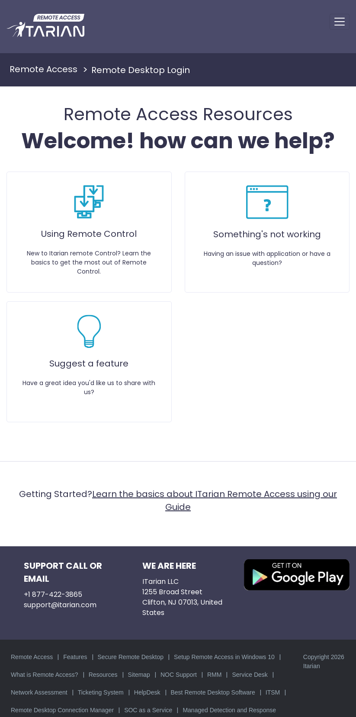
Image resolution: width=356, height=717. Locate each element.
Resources (103, 674)
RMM (214, 674)
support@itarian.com (60, 605)
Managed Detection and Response (229, 710)
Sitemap (139, 674)
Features (75, 656)
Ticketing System (101, 692)
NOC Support (178, 674)
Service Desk (249, 674)
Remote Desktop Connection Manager (62, 710)
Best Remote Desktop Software (213, 692)
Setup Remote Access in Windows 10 (224, 656)
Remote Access (32, 656)
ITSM (273, 692)
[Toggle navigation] (340, 22)
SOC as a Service (148, 710)
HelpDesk (147, 692)
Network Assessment (39, 692)
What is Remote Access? (44, 674)
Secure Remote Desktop (131, 656)
